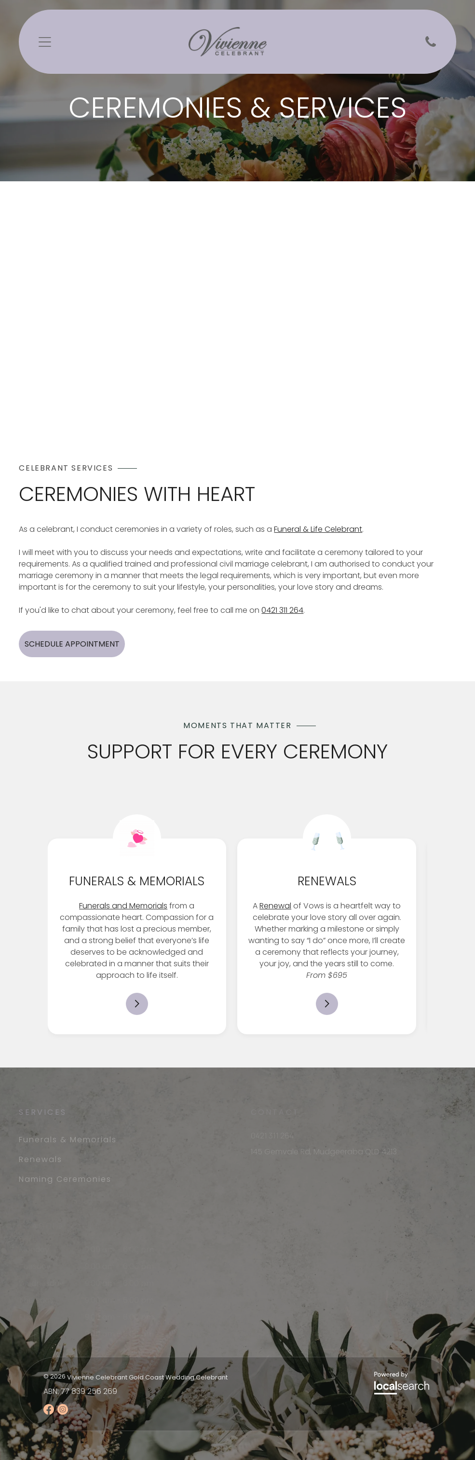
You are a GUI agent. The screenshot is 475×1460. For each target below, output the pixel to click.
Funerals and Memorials (123, 905)
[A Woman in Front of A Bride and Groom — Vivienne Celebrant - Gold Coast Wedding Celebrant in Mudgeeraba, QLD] (190, 321)
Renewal (275, 905)
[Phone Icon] (430, 46)
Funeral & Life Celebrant (318, 529)
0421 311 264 (282, 610)
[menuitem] (93, 1139)
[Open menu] (45, 42)
